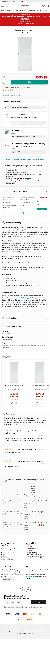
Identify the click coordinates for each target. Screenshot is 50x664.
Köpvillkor (30, 547)
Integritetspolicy (32, 553)
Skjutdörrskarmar (27, 263)
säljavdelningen (31, 576)
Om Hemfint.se (31, 549)
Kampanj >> (13, 1)
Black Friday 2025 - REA (34, 555)
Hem (2, 10)
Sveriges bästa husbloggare (35, 557)
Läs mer (15, 425)
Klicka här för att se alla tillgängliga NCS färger (22, 298)
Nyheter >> (4, 1)
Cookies (29, 551)
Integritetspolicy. (40, 607)
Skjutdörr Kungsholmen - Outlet (14, 385)
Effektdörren (6, 333)
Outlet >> (22, 1)
